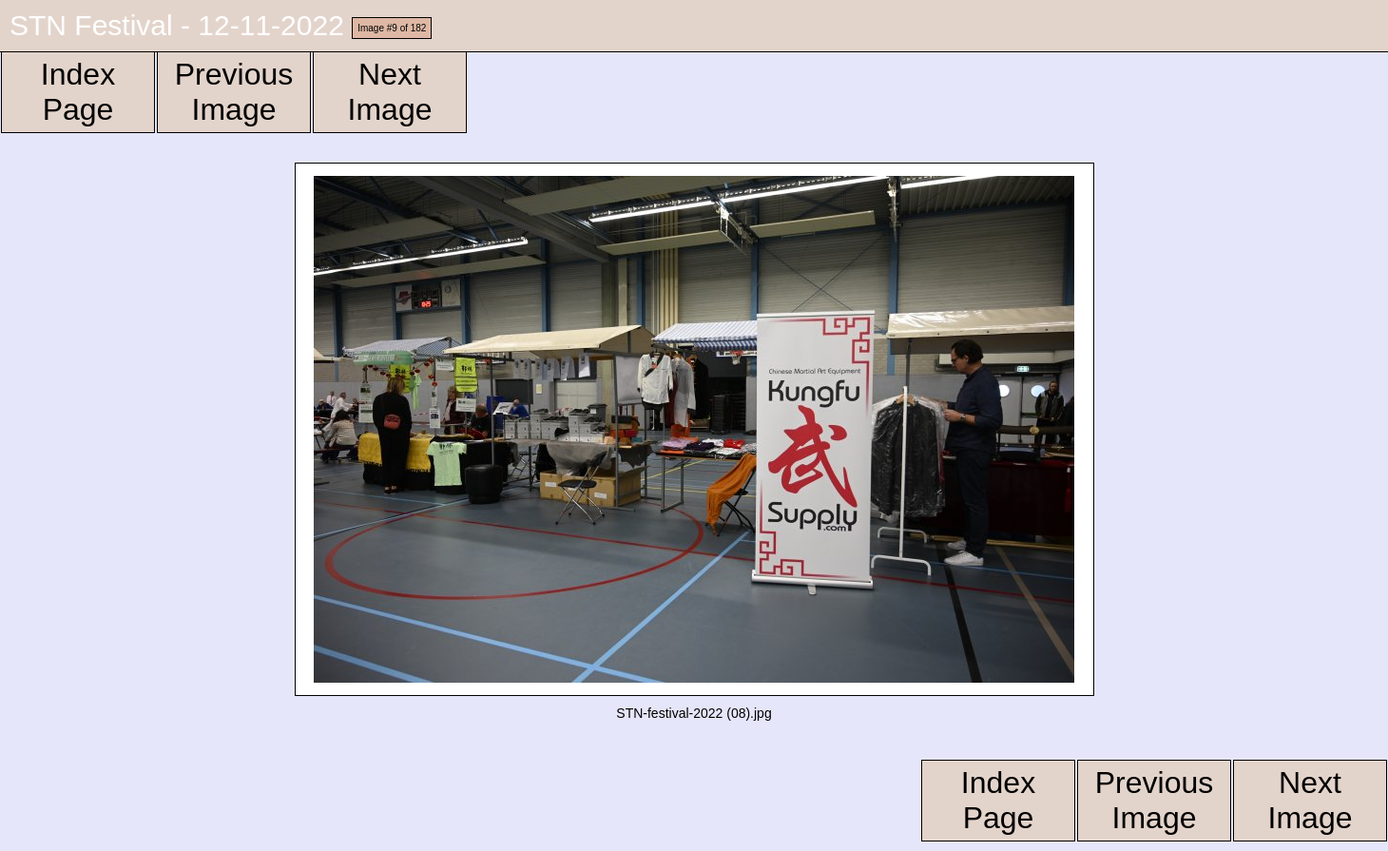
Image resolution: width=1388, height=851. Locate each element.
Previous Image (234, 91)
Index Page (78, 91)
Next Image (390, 91)
